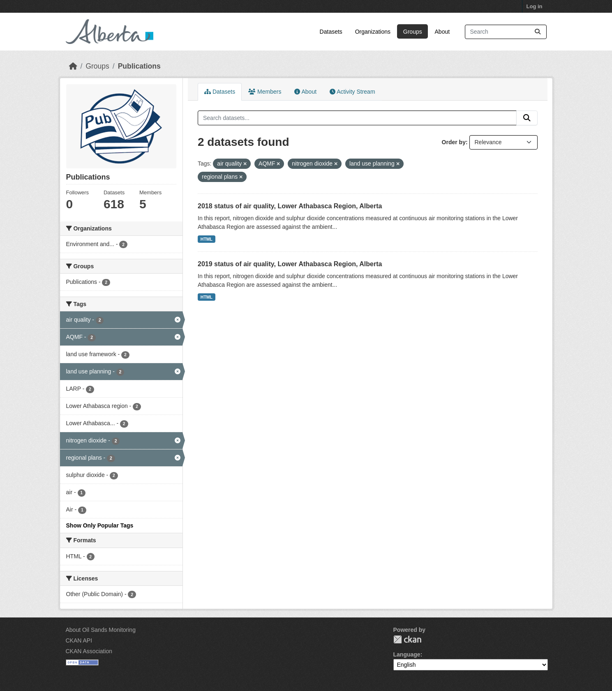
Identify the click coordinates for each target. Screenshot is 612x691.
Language (406, 654)
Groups (412, 31)
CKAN (407, 639)
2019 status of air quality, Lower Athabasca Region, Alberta (290, 263)
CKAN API (79, 640)
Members (264, 91)
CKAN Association (89, 651)
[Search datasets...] (506, 32)
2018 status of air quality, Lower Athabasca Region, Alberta (290, 206)
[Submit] (537, 32)
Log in (535, 6)
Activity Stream (352, 91)
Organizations (372, 31)
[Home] (73, 66)
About (442, 31)
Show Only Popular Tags (100, 525)
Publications (139, 66)
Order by (454, 142)
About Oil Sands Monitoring (101, 630)
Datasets (331, 31)
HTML (206, 239)
